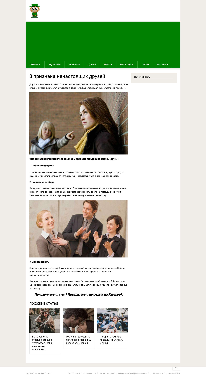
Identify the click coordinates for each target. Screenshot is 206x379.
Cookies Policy (174, 373)
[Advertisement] (103, 41)
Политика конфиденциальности (82, 373)
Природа (126, 64)
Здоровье (54, 64)
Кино (107, 64)
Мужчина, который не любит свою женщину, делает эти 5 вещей (78, 339)
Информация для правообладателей (134, 373)
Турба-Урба (31, 373)
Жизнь (34, 64)
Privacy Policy (158, 373)
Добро (92, 64)
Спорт (145, 64)
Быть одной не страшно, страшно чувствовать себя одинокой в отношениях (42, 343)
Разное (161, 64)
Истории (74, 64)
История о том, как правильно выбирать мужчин (111, 339)
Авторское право (106, 373)
